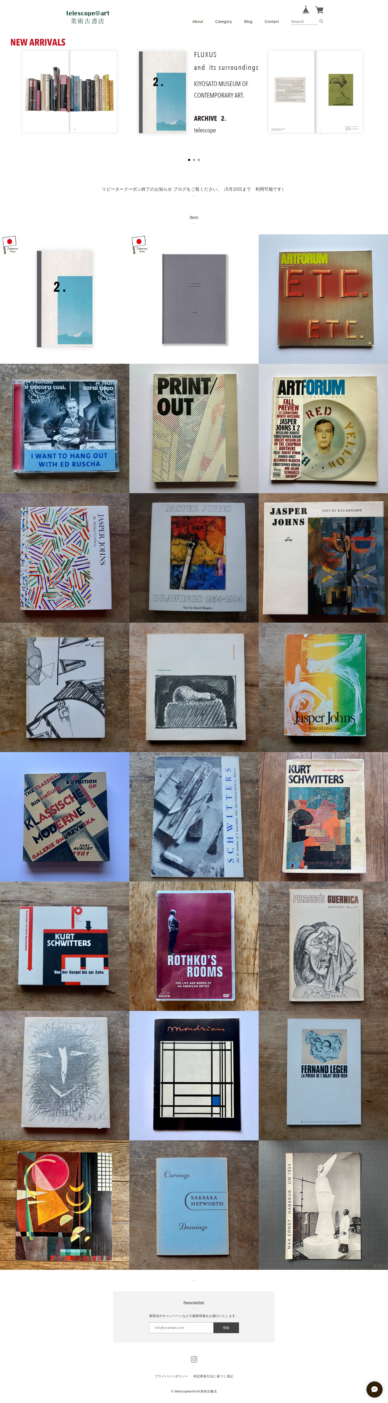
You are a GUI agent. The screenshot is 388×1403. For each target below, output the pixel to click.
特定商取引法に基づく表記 (213, 1376)
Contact (272, 21)
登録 (226, 1328)
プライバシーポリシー (171, 1376)
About (197, 21)
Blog (248, 21)
